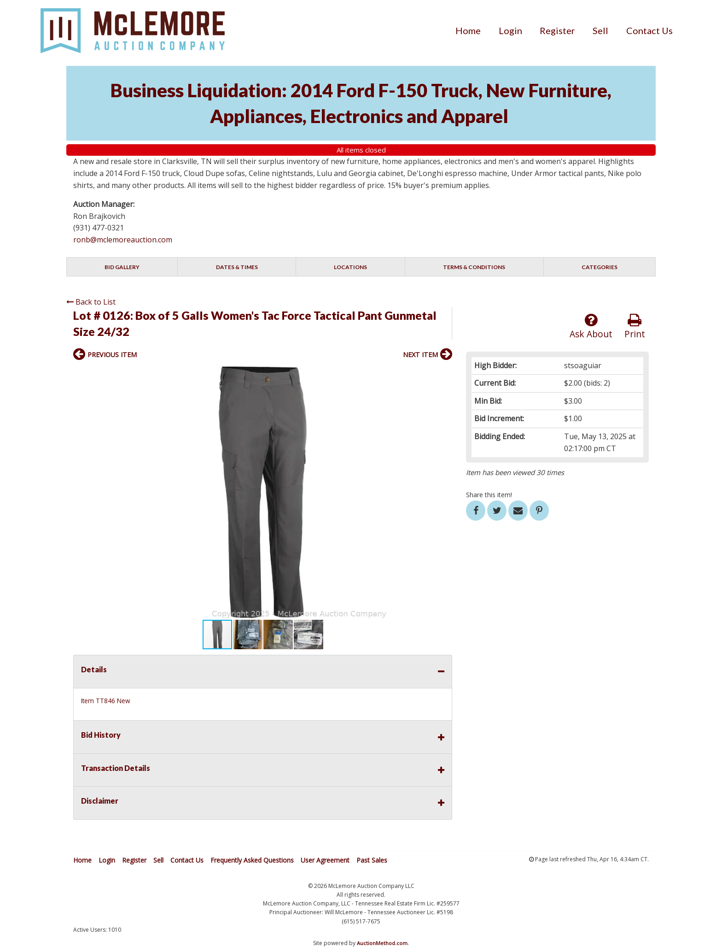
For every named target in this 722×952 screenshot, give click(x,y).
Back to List (91, 302)
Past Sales (371, 860)
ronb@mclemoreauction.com (122, 240)
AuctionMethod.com (382, 943)
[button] (444, 374)
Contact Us (649, 30)
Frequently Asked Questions (252, 860)
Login (510, 30)
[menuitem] (468, 30)
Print (634, 326)
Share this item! (489, 494)
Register (557, 30)
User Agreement (325, 860)
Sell (600, 30)
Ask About (591, 326)
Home (468, 30)
